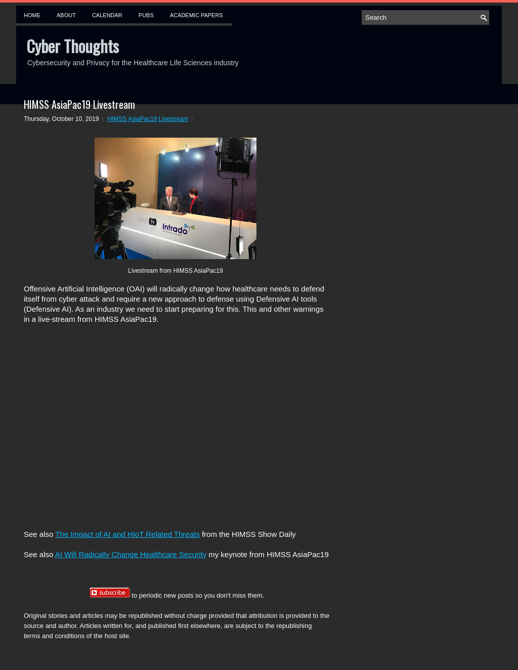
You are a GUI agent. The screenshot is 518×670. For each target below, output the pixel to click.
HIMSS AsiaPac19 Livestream (79, 104)
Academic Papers (196, 15)
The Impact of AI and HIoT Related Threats (127, 534)
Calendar (107, 15)
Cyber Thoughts (72, 46)
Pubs (146, 15)
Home (32, 15)
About (66, 15)
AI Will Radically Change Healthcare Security (130, 554)
